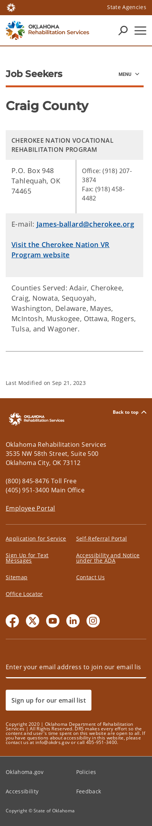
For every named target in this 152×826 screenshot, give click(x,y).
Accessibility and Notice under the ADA (108, 558)
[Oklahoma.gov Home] (11, 7)
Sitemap (16, 577)
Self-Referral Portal (101, 538)
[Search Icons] (123, 30)
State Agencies (126, 7)
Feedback (88, 791)
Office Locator (24, 593)
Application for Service (36, 538)
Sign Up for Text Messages (27, 558)
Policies (86, 772)
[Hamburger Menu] (140, 30)
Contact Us (90, 577)
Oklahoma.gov (24, 772)
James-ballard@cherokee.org (85, 224)
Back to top (129, 412)
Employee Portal (30, 508)
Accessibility (22, 791)
